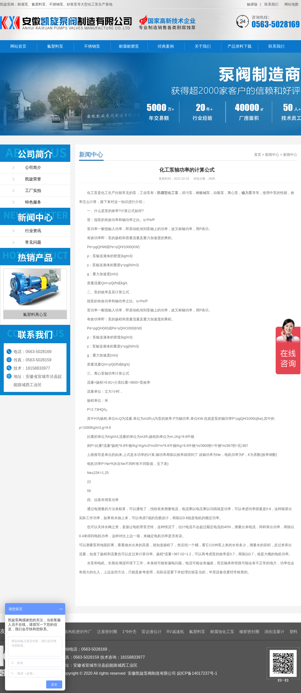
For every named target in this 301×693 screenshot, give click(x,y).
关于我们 (203, 46)
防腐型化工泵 (167, 193)
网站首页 (18, 46)
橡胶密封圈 (249, 632)
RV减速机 (175, 632)
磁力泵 (247, 193)
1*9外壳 (129, 632)
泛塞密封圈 (107, 632)
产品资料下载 (240, 46)
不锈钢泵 (92, 46)
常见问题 (33, 242)
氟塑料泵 (55, 46)
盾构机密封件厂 (78, 632)
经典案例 (166, 46)
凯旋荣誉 (33, 179)
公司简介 (33, 167)
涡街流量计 (274, 632)
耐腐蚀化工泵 (222, 632)
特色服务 (33, 202)
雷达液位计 (151, 632)
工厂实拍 (33, 190)
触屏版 (252, 4)
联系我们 (271, 4)
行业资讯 (33, 231)
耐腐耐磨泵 (129, 46)
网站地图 (291, 4)
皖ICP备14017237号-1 (197, 673)
